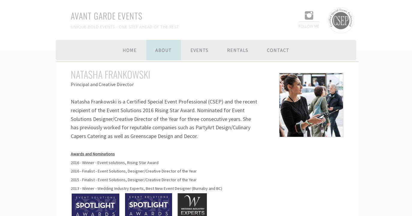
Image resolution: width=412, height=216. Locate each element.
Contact (278, 50)
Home (130, 50)
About (163, 50)
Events (199, 50)
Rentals (237, 50)
